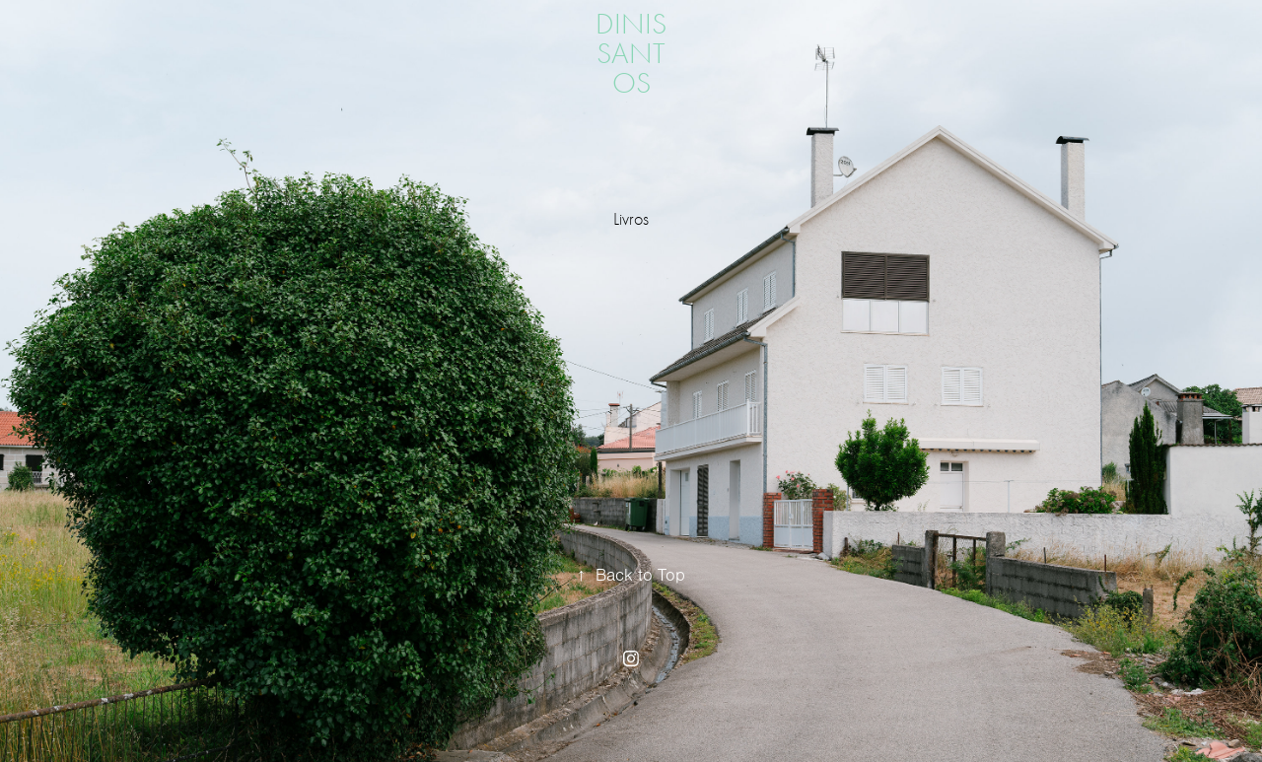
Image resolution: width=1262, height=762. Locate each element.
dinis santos (634, 54)
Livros (631, 219)
